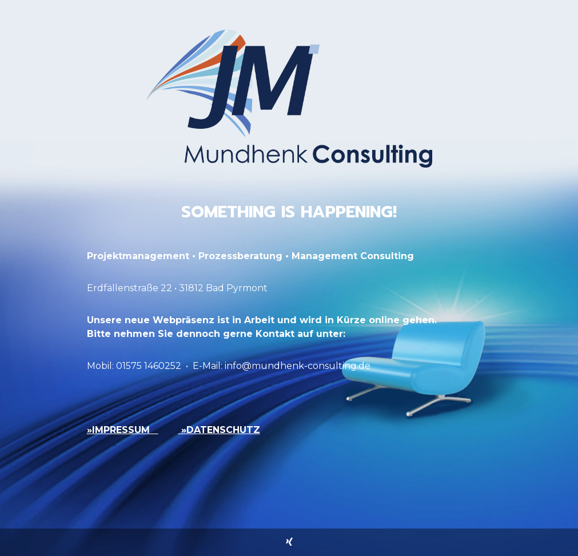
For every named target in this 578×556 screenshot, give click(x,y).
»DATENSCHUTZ (219, 429)
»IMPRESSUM (122, 429)
